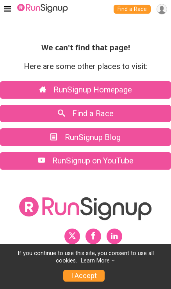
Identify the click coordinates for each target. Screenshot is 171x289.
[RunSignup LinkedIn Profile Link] (114, 236)
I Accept (84, 276)
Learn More (95, 260)
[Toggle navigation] (7, 9)
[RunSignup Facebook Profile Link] (93, 236)
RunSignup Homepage (85, 89)
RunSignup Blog (85, 137)
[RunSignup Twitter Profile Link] (72, 236)
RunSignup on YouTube (86, 160)
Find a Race (132, 9)
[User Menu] (162, 9)
